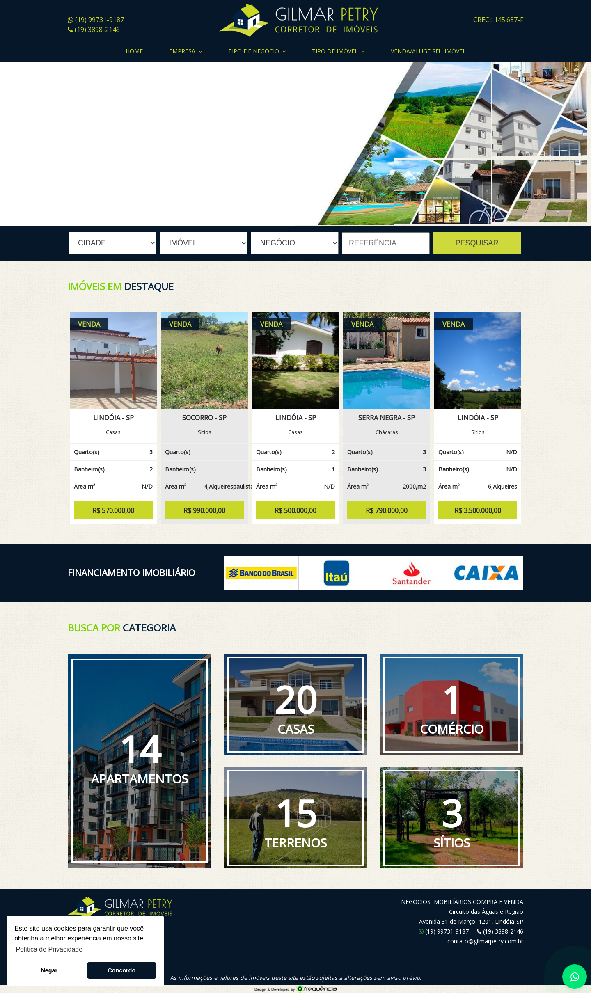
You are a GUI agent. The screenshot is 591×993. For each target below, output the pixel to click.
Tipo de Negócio (257, 51)
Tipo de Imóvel (338, 51)
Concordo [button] (121, 970)
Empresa (185, 51)
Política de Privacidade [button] (49, 949)
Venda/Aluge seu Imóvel (428, 51)
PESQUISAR (476, 243)
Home (134, 51)
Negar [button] (49, 970)
